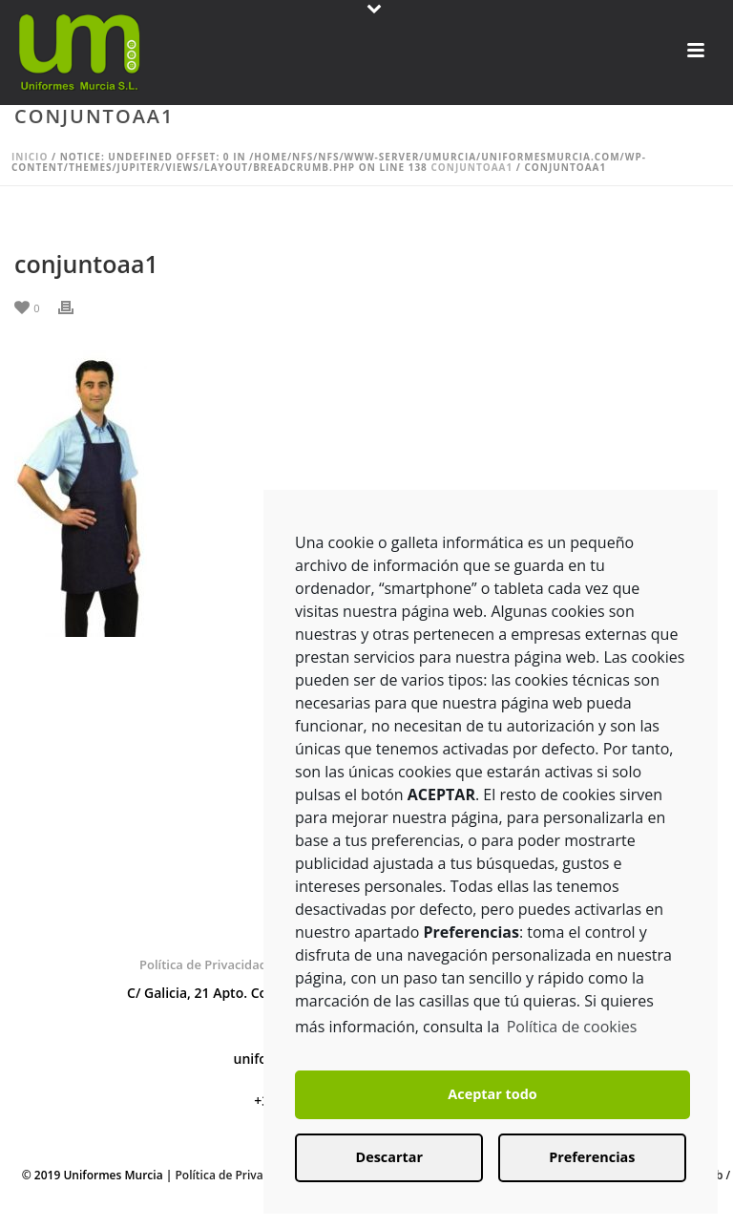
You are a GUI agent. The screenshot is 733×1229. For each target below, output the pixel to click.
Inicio (29, 156)
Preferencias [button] (592, 1157)
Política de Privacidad (203, 964)
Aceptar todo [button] (492, 1094)
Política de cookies (572, 1026)
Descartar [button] (389, 1157)
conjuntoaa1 (471, 167)
